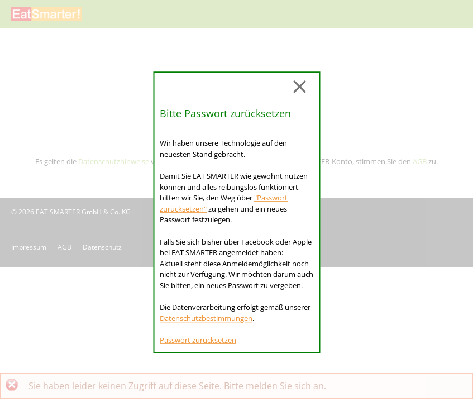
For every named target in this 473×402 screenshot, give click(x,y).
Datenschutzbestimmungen (206, 318)
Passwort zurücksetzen (198, 340)
